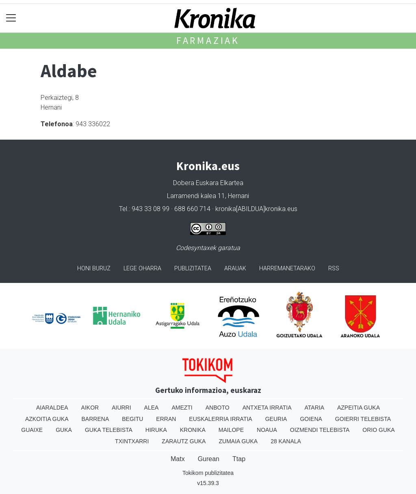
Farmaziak (208, 40)
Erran (166, 419)
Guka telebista (108, 430)
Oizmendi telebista (320, 430)
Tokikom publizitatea (208, 473)
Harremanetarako (287, 268)
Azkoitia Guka (47, 419)
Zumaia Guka (238, 441)
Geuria (276, 419)
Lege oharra (142, 268)
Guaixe (32, 430)
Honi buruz (93, 268)
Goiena (311, 419)
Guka (64, 430)
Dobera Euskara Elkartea (208, 183)
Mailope (231, 430)
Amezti (181, 407)
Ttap (238, 458)
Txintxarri (132, 441)
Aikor (90, 407)
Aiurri (121, 407)
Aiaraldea (52, 407)
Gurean (208, 458)
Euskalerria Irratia (220, 419)
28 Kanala (286, 441)
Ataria (314, 407)
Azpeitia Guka (358, 407)
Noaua (267, 430)
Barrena (95, 419)
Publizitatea (192, 268)
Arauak (235, 268)
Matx (178, 458)
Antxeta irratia (267, 407)
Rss (333, 268)
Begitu (132, 419)
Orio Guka (378, 430)
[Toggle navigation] (11, 18)
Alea (151, 407)
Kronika (193, 430)
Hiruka (156, 430)
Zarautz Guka (184, 441)
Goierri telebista (363, 419)
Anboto (218, 407)
